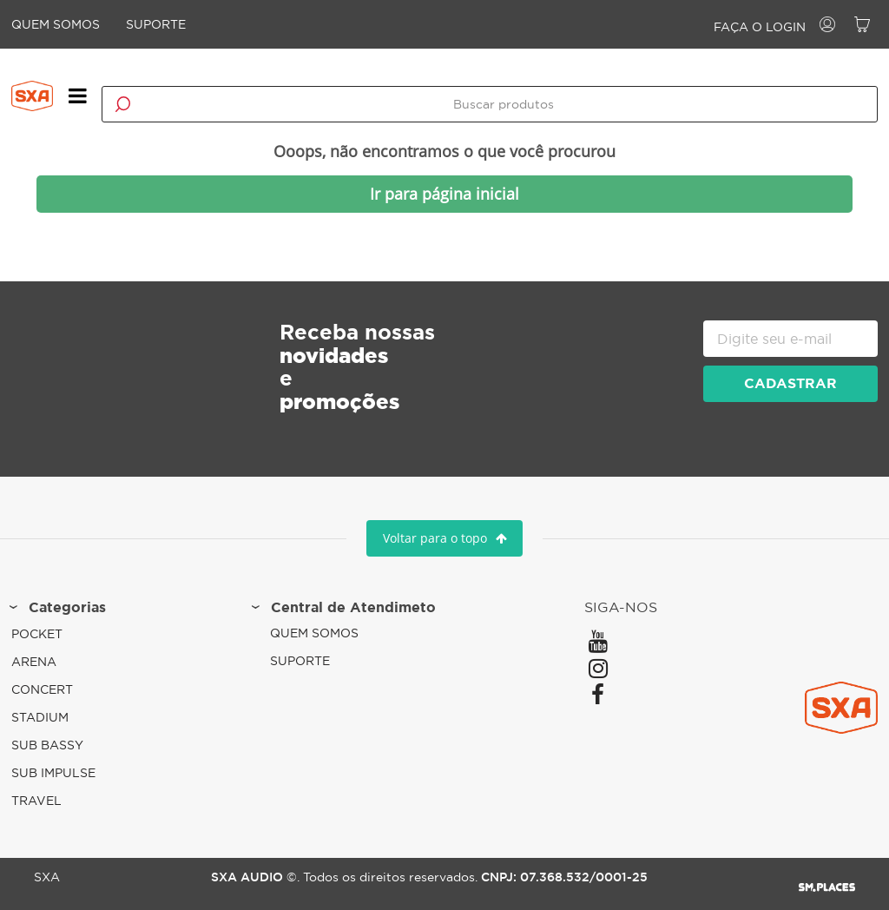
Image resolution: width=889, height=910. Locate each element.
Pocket (46, 632)
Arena (43, 660)
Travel (46, 799)
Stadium (49, 715)
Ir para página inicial (444, 187)
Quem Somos (65, 24)
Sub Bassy (57, 743)
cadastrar (780, 377)
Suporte (165, 24)
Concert (51, 688)
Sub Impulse (63, 771)
